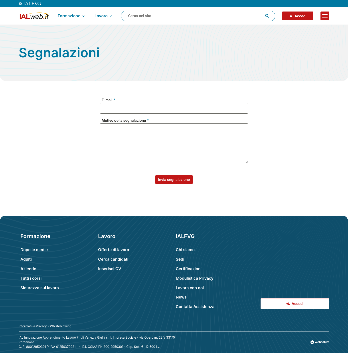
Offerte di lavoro (113, 249)
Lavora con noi (190, 287)
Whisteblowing (60, 326)
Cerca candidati (113, 259)
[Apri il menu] (324, 16)
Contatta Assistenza (195, 306)
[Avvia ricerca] (267, 16)
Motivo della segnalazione (124, 121)
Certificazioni (189, 268)
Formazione (72, 16)
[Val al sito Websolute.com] (319, 342)
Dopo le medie (34, 249)
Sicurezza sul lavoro (39, 287)
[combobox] (198, 16)
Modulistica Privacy (195, 278)
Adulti (26, 259)
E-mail (107, 100)
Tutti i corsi (31, 278)
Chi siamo (185, 249)
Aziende (28, 268)
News (181, 297)
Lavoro (104, 16)
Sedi (180, 259)
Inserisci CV (109, 268)
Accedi (297, 16)
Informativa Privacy (33, 326)
